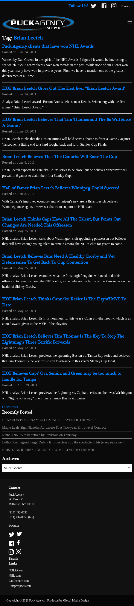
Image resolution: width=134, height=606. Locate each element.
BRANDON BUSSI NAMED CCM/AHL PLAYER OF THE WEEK (49, 420)
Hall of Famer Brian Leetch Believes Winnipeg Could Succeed (60, 188)
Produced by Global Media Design (68, 600)
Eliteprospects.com (20, 586)
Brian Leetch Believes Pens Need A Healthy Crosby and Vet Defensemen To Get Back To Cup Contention (58, 259)
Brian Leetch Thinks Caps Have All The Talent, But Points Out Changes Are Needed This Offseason (61, 222)
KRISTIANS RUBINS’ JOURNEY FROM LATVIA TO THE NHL (48, 450)
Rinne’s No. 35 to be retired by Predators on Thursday (39, 435)
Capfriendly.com (19, 580)
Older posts (10, 407)
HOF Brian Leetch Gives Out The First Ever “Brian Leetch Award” (63, 88)
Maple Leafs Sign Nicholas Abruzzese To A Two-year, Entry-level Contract (54, 427)
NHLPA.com (16, 570)
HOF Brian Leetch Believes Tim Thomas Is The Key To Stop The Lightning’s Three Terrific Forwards (63, 339)
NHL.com (15, 575)
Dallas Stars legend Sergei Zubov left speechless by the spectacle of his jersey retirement (63, 442)
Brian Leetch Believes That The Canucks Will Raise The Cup (59, 157)
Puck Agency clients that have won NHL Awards (48, 46)
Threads (126, 6)
